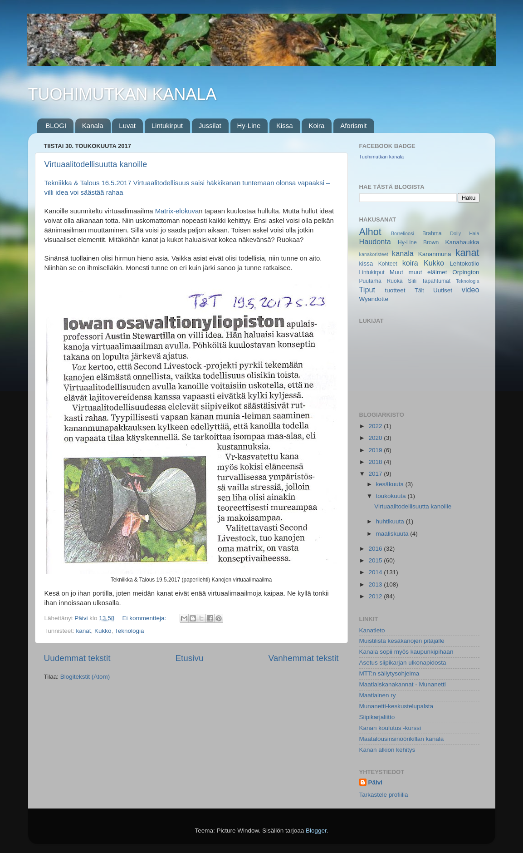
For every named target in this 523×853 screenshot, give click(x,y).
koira (410, 263)
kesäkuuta (391, 484)
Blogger (316, 830)
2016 (376, 548)
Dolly (455, 233)
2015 (376, 560)
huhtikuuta (391, 521)
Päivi (375, 782)
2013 (376, 584)
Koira (316, 125)
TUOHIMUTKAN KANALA (122, 94)
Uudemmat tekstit (77, 658)
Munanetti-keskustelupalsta (396, 706)
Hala (474, 233)
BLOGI (55, 125)
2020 (376, 437)
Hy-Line (249, 125)
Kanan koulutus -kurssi (390, 728)
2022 (376, 426)
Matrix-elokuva (177, 211)
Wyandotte (373, 299)
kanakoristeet (373, 254)
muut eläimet (427, 272)
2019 (376, 450)
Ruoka (394, 281)
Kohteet (387, 264)
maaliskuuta (393, 533)
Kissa (284, 125)
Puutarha (370, 281)
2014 (376, 572)
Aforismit (353, 125)
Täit (419, 290)
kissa (366, 263)
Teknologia (129, 630)
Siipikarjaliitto (377, 717)
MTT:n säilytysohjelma (389, 673)
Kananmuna (434, 254)
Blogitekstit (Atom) (85, 676)
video (470, 290)
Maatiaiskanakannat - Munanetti (402, 684)
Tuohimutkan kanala (381, 156)
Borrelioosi (402, 233)
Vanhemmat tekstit (303, 658)
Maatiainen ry (377, 695)
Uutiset (442, 290)
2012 (376, 596)
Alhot (370, 231)
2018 (376, 462)
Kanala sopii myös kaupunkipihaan (406, 651)
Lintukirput (167, 125)
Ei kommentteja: (145, 618)
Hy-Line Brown (418, 242)
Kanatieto (372, 630)
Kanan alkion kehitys (387, 749)
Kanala (92, 125)
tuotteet (395, 290)
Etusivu (189, 658)
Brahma (432, 233)
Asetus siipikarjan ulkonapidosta (402, 662)
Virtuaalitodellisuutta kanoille (95, 164)
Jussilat (210, 125)
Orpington (465, 272)
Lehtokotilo (464, 263)
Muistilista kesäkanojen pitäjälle (402, 640)
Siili (412, 281)
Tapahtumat (436, 281)
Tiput (367, 290)
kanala (403, 253)
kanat (83, 630)
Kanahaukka (462, 242)
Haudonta (375, 241)
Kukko (103, 630)
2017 (376, 473)
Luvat (127, 125)
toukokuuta (392, 496)
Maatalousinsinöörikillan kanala (401, 738)
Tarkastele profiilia (383, 794)
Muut (396, 272)
